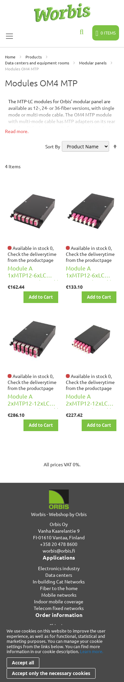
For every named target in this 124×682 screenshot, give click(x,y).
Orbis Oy (59, 524)
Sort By (52, 146)
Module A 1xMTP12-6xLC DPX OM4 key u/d (88, 275)
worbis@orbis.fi (59, 551)
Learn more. (91, 651)
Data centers (58, 575)
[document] (62, 653)
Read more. (16, 131)
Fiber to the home (59, 588)
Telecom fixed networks (59, 608)
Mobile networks (58, 595)
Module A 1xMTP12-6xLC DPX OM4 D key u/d (33, 275)
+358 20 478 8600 (58, 544)
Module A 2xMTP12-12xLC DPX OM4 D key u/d (33, 403)
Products (34, 56)
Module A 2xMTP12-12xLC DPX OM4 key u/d (88, 403)
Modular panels (93, 62)
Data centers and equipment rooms (37, 62)
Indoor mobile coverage (58, 601)
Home (11, 56)
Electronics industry (59, 568)
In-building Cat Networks (59, 581)
